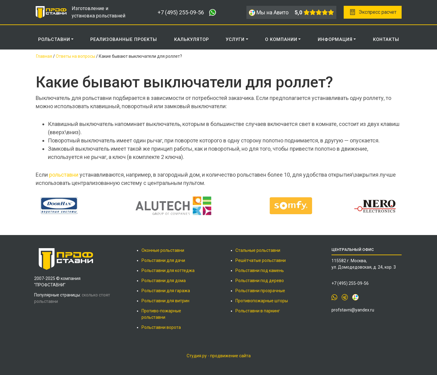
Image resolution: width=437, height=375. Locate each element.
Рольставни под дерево (259, 280)
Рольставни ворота (161, 327)
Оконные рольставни (162, 250)
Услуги (235, 39)
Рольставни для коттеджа (168, 270)
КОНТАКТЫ (386, 39)
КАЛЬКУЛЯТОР (191, 39)
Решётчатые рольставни (260, 260)
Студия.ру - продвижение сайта (219, 355)
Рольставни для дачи (163, 260)
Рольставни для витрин (165, 300)
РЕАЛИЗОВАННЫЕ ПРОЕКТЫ (123, 39)
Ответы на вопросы (75, 56)
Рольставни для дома (163, 280)
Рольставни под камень (259, 270)
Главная (44, 56)
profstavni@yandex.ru (352, 309)
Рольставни (54, 39)
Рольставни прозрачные (260, 290)
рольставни (63, 174)
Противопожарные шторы (261, 300)
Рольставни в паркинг (257, 310)
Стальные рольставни (257, 250)
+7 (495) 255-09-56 (181, 12)
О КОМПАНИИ (281, 39)
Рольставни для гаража (165, 290)
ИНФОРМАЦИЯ (335, 39)
